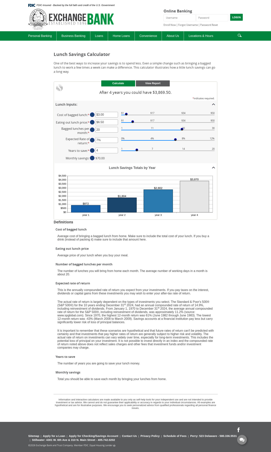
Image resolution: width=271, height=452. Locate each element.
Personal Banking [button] (40, 35)
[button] (239, 34)
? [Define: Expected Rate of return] (92, 140)
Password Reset (209, 25)
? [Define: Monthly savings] (92, 158)
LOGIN (236, 17)
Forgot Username (188, 25)
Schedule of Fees (175, 435)
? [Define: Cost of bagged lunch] (92, 114)
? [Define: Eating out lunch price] (92, 122)
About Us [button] (173, 35)
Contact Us (129, 435)
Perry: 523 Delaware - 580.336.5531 (213, 435)
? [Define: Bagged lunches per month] (92, 129)
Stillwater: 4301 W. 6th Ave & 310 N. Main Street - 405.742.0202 (73, 439)
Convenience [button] (148, 35)
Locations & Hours (201, 35)
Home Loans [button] (121, 35)
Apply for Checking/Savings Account (93, 435)
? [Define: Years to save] (92, 150)
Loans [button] (99, 35)
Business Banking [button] (73, 35)
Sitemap (33, 435)
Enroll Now (170, 25)
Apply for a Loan (54, 435)
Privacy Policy (150, 435)
